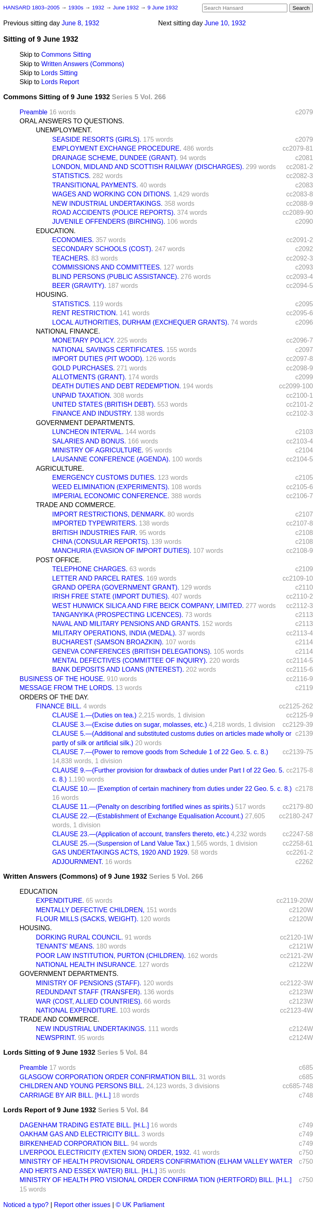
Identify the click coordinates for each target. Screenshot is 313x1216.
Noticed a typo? (25, 1204)
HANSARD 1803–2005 (31, 7)
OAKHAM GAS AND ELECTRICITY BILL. (80, 1134)
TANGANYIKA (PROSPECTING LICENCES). (117, 614)
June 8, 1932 (80, 23)
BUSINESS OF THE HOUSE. (62, 678)
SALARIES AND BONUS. (89, 441)
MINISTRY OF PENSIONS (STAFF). (88, 983)
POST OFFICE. (58, 560)
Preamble (33, 112)
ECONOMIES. (73, 239)
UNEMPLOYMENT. (64, 130)
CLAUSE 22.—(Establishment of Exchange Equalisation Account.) (147, 816)
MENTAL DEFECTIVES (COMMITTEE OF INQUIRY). (129, 660)
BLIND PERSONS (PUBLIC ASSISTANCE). (115, 276)
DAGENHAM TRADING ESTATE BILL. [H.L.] (84, 1125)
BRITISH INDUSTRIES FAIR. (94, 532)
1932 (99, 7)
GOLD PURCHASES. (83, 368)
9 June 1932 (163, 7)
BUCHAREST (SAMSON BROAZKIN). (108, 642)
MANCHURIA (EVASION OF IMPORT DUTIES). (121, 550)
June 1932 (126, 7)
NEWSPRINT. (56, 1037)
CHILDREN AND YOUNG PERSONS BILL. (82, 1085)
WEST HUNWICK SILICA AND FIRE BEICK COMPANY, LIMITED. (148, 605)
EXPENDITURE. (60, 900)
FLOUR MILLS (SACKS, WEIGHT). (87, 918)
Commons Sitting (66, 54)
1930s (76, 7)
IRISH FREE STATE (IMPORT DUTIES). (111, 596)
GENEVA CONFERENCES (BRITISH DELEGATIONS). (132, 651)
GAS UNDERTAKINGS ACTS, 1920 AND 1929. (120, 852)
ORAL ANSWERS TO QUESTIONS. (72, 121)
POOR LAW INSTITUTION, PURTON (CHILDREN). (111, 955)
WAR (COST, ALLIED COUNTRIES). (89, 1001)
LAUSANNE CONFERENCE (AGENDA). (111, 459)
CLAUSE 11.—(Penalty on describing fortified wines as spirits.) (143, 806)
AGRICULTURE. (60, 468)
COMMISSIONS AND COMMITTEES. (106, 267)
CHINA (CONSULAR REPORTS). (101, 541)
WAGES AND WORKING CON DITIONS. (112, 194)
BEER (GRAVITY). (79, 285)
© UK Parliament (140, 1204)
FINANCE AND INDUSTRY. (92, 413)
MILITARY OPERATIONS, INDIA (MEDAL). (114, 633)
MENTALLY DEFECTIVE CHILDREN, (90, 909)
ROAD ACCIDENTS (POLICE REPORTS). (113, 212)
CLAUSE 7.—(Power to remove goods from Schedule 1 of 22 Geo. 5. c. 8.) (160, 751)
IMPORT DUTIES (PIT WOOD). (98, 358)
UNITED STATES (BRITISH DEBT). (104, 404)
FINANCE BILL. (59, 706)
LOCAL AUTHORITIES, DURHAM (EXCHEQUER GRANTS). (140, 322)
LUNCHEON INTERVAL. (87, 431)
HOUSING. (52, 294)
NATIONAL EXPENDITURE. (77, 1010)
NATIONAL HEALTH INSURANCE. (86, 964)
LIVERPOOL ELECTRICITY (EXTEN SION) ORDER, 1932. (105, 1152)
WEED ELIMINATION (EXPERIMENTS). (111, 486)
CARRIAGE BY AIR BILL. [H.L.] (65, 1095)
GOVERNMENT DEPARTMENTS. (85, 422)
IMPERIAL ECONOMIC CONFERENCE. (110, 495)
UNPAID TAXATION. (82, 395)
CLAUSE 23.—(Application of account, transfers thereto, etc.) (140, 834)
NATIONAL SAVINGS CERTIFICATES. (108, 349)
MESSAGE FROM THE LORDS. (67, 687)
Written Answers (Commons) (82, 63)
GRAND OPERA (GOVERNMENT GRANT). (115, 587)
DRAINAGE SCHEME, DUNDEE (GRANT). (115, 157)
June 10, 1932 (225, 23)
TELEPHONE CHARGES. (90, 569)
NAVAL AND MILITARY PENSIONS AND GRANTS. (126, 623)
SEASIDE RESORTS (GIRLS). (96, 139)
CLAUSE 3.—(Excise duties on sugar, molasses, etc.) (129, 724)
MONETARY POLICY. (83, 340)
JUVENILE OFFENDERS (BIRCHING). (108, 221)
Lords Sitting (59, 72)
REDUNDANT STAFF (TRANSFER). (89, 992)
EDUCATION (38, 891)
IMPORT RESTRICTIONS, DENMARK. (109, 514)
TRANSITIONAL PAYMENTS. (95, 185)
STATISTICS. (71, 175)
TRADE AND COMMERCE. (76, 504)
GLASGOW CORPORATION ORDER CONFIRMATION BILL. (108, 1076)
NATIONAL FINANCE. (68, 331)
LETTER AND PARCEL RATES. (98, 578)
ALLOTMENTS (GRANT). (89, 377)
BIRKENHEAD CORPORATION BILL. (74, 1143)
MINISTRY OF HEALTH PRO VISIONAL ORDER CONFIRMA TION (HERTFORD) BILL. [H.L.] (155, 1179)
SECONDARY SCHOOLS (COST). (102, 248)
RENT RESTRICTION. (85, 313)
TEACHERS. (71, 258)
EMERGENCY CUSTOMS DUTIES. (104, 477)
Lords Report (60, 81)
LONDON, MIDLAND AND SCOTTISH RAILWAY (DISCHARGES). (148, 166)
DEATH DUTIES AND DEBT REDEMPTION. (116, 386)
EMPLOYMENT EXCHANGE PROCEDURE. (116, 148)
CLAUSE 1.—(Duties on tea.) (94, 715)
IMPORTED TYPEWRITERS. (94, 523)
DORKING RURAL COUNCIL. (79, 937)
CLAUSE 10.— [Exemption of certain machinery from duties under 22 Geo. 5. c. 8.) (172, 788)
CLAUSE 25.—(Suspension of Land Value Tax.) (121, 843)
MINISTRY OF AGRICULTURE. (97, 450)
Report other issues (82, 1204)
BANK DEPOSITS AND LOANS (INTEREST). (118, 669)
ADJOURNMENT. (77, 861)
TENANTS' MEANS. (65, 946)
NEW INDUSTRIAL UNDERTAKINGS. (107, 203)
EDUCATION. (55, 230)
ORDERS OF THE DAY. (54, 697)
